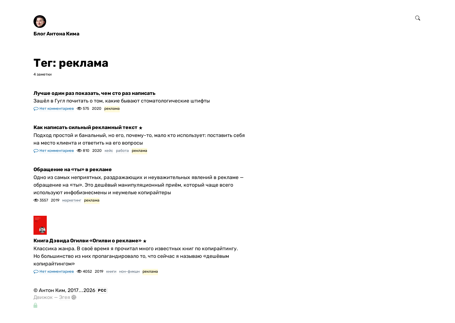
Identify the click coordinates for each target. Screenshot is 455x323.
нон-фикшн (129, 271)
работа (122, 150)
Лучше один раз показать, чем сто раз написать (94, 93)
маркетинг (71, 200)
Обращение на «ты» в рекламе (72, 170)
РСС (102, 290)
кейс (109, 150)
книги (111, 271)
